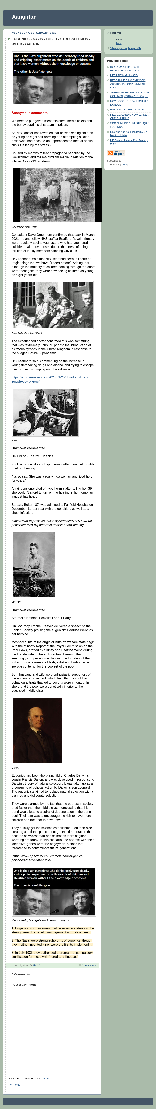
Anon (118, 43)
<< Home (15, 1084)
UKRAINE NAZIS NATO (124, 75)
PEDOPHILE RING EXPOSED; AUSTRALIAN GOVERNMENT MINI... (128, 84)
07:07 (36, 965)
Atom (46, 1078)
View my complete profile (125, 48)
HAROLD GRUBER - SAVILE (127, 109)
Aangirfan (24, 17)
